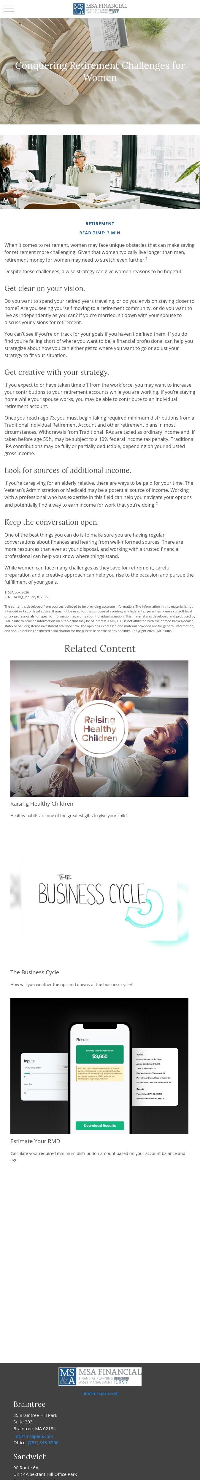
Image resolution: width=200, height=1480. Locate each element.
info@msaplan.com (99, 1393)
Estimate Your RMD (35, 1141)
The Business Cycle (34, 972)
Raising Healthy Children (41, 803)
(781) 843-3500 (43, 1442)
